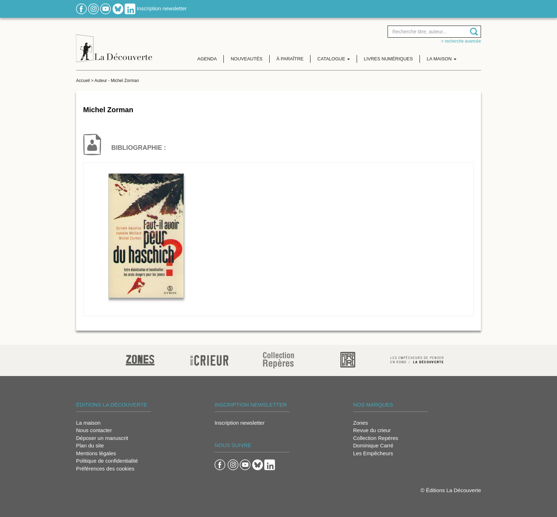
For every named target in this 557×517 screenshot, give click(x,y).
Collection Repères (375, 438)
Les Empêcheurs (373, 453)
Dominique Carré (373, 445)
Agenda (207, 58)
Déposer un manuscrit (102, 438)
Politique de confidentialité (107, 461)
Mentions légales (96, 453)
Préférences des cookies (105, 469)
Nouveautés (247, 58)
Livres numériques (388, 58)
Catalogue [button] (333, 58)
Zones (360, 423)
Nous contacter (94, 430)
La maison (88, 423)
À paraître (289, 58)
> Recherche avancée (461, 41)
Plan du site (90, 445)
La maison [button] (441, 58)
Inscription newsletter (162, 8)
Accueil (83, 80)
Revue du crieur (372, 430)
